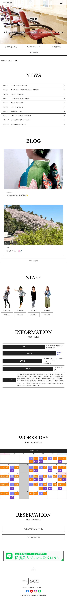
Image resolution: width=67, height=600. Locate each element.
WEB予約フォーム (33, 529)
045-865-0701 (33, 47)
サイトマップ (40, 587)
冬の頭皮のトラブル (37, 111)
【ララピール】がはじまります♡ (37, 98)
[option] (6, 302)
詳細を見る (7, 314)
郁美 (35, 461)
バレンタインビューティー (37, 107)
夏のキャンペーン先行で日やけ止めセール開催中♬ (37, 90)
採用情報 (32, 587)
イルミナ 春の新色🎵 (37, 94)
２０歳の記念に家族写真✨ (17, 195)
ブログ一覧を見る (33, 261)
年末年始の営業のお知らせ (37, 124)
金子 (31, 461)
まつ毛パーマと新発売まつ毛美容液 (37, 115)
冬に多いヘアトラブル (37, 103)
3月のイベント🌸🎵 (14, 251)
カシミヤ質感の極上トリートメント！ (37, 120)
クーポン (25, 587)
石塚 (31, 458)
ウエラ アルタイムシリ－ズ (37, 85)
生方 (35, 458)
